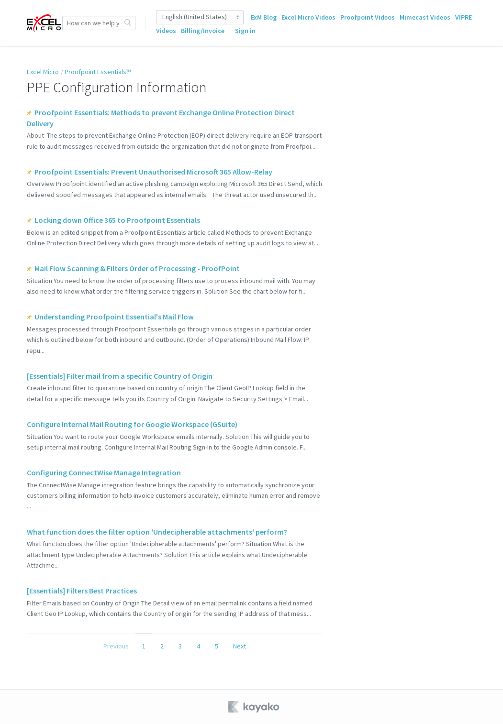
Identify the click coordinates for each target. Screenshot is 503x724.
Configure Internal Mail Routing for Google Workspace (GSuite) (132, 424)
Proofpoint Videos (367, 17)
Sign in (245, 30)
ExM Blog (264, 17)
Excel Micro (43, 71)
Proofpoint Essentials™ (98, 71)
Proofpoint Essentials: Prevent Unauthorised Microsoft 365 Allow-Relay (153, 171)
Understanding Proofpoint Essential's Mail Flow (114, 316)
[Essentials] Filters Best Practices (82, 590)
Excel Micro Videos (308, 17)
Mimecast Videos (425, 17)
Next (239, 646)
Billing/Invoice (202, 30)
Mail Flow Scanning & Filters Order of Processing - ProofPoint (137, 268)
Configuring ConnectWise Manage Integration (104, 472)
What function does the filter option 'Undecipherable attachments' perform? (157, 532)
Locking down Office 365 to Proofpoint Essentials (117, 220)
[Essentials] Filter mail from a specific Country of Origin (119, 376)
